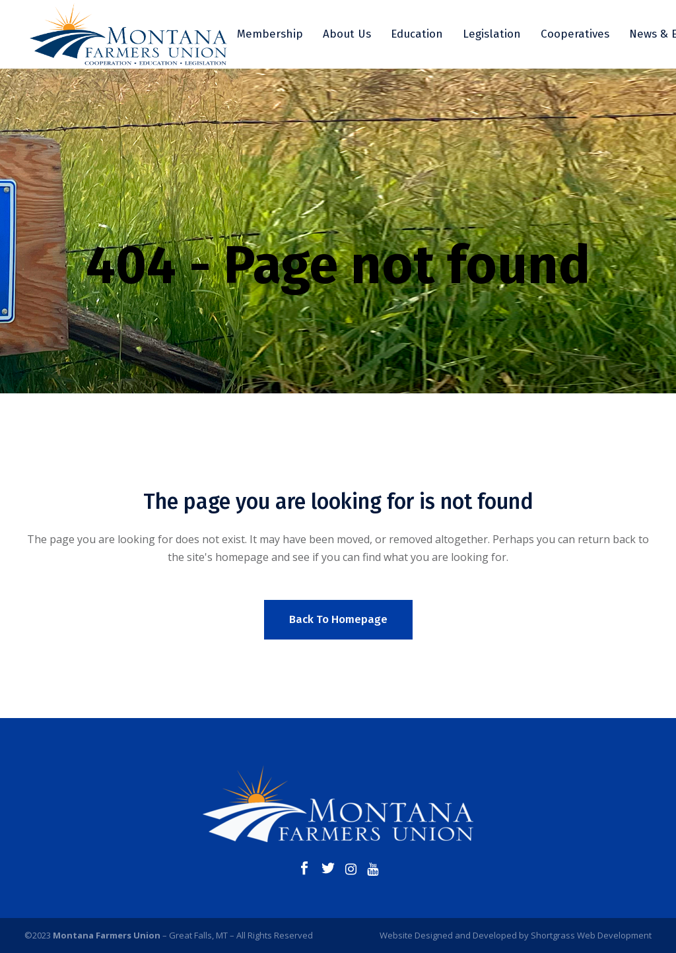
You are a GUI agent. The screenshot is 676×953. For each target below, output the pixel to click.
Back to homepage (338, 619)
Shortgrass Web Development (591, 935)
